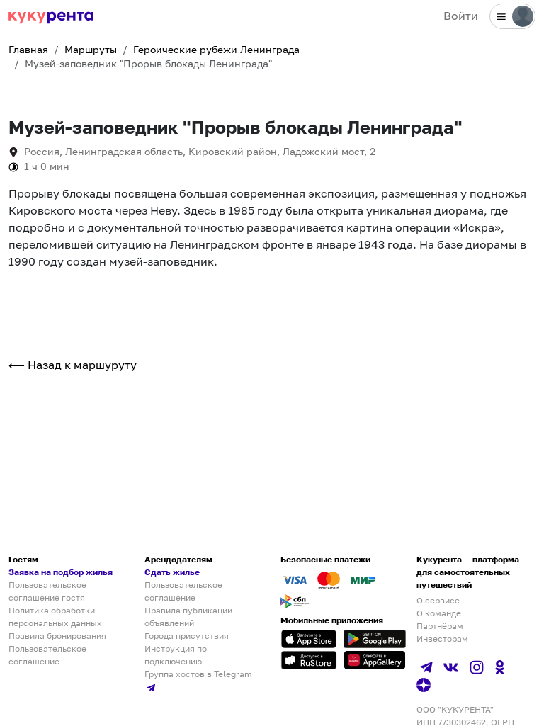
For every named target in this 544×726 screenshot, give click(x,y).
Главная (28, 49)
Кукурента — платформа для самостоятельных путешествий (467, 572)
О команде (438, 613)
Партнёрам (439, 625)
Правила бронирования (57, 635)
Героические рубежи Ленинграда (216, 49)
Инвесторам (442, 638)
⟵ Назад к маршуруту (72, 365)
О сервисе (438, 600)
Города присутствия (186, 635)
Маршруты (90, 49)
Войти (460, 15)
